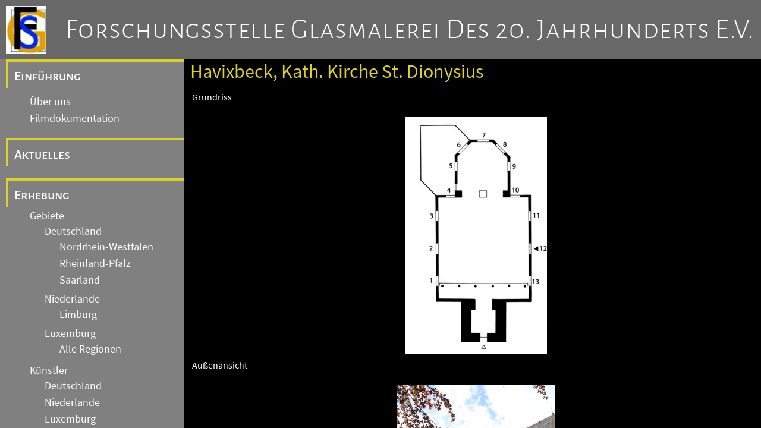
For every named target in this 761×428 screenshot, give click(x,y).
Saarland (79, 280)
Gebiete (47, 215)
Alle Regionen (90, 348)
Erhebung (42, 195)
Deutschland (73, 231)
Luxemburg (70, 333)
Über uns (50, 101)
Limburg (78, 314)
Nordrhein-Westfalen (106, 246)
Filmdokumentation (75, 118)
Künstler (49, 370)
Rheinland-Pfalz (95, 263)
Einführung (47, 76)
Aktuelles (42, 154)
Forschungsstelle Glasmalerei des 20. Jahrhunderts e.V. (409, 29)
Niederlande (72, 299)
